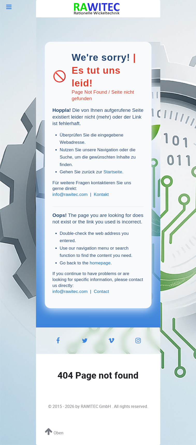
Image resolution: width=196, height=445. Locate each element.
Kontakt (101, 194)
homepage (100, 263)
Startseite (113, 171)
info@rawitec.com (70, 194)
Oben (54, 433)
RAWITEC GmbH (96, 406)
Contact (101, 291)
